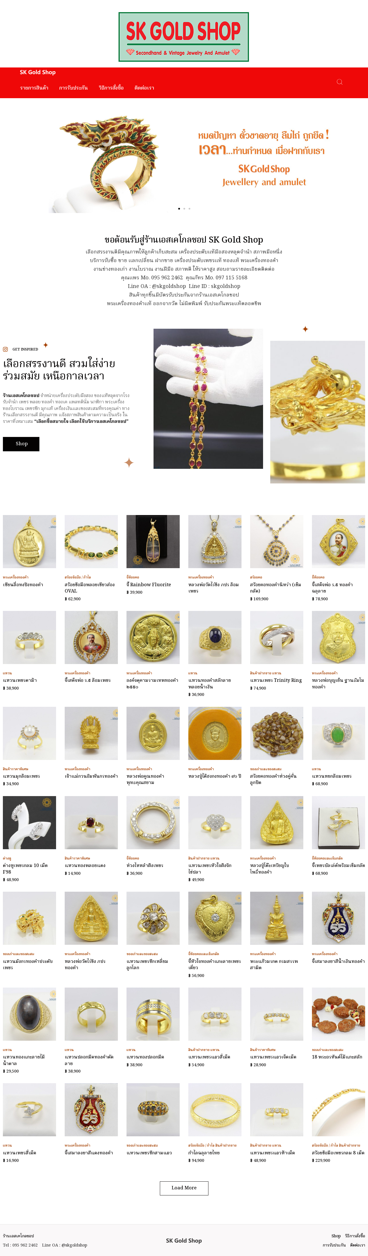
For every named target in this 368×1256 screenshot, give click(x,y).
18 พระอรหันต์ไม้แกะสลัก (337, 1057)
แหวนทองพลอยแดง (85, 866)
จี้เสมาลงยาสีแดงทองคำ (89, 1153)
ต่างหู (7, 858)
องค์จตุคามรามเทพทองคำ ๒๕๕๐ (152, 684)
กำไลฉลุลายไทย (204, 1153)
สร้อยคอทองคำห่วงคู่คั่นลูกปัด (273, 780)
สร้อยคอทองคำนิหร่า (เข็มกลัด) (275, 588)
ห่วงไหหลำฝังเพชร (144, 866)
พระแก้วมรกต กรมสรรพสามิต (274, 965)
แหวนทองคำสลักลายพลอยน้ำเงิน (209, 684)
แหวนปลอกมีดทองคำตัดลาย (89, 1060)
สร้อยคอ (256, 577)
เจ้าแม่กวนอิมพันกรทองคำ (91, 776)
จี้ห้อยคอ (132, 577)
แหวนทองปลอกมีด (145, 1057)
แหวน (7, 673)
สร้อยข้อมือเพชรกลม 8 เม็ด (338, 1153)
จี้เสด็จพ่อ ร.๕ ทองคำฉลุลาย (332, 588)
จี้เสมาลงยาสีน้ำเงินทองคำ (338, 961)
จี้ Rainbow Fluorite (148, 585)
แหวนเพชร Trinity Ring (276, 680)
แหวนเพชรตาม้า (20, 680)
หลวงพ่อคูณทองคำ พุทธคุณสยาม (145, 780)
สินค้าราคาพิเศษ (15, 769)
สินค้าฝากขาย (260, 673)
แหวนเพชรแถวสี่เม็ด (209, 1057)
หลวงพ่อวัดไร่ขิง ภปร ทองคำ (85, 965)
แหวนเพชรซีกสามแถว (149, 1153)
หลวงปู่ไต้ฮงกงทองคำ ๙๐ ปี (214, 776)
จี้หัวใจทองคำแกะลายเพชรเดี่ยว (214, 965)
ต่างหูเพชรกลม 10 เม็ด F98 (25, 869)
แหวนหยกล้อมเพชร (332, 776)
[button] (179, 209)
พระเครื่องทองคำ (15, 577)
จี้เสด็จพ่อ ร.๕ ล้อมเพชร (88, 680)
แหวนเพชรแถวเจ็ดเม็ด (273, 1057)
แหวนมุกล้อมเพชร (21, 776)
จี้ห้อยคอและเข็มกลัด (327, 858)
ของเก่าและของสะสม (265, 769)
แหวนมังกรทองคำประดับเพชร (28, 965)
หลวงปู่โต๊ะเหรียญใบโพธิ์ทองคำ (269, 869)
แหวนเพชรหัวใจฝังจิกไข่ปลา (209, 869)
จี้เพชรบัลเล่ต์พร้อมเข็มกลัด (338, 866)
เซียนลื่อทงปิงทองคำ (23, 585)
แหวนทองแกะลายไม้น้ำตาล (24, 1060)
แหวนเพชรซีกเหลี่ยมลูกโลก (147, 965)
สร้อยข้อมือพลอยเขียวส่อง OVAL (90, 588)
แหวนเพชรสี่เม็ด (19, 1153)
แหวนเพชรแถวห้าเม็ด (272, 1153)
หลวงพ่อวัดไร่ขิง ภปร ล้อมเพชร (213, 588)
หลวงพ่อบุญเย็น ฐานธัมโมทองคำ (338, 684)
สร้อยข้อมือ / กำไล (78, 577)
